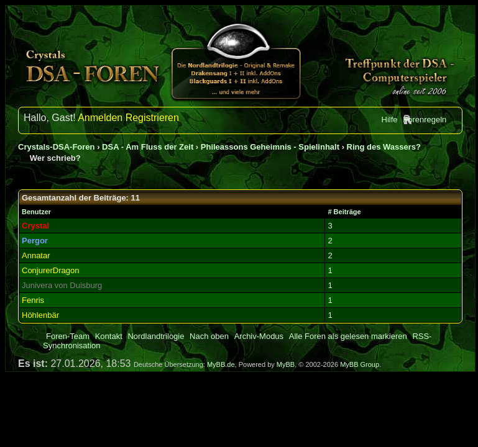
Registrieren (152, 117)
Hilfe (390, 119)
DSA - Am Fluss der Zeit (147, 146)
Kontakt (108, 336)
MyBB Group (359, 364)
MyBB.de (221, 364)
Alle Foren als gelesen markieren (348, 336)
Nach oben (209, 336)
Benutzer (36, 211)
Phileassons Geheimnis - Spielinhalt (270, 146)
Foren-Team (68, 336)
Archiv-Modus (258, 336)
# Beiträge (344, 211)
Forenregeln (424, 119)
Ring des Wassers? (384, 146)
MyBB (286, 364)
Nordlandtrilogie (155, 336)
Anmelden (100, 117)
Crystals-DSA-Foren (56, 146)
